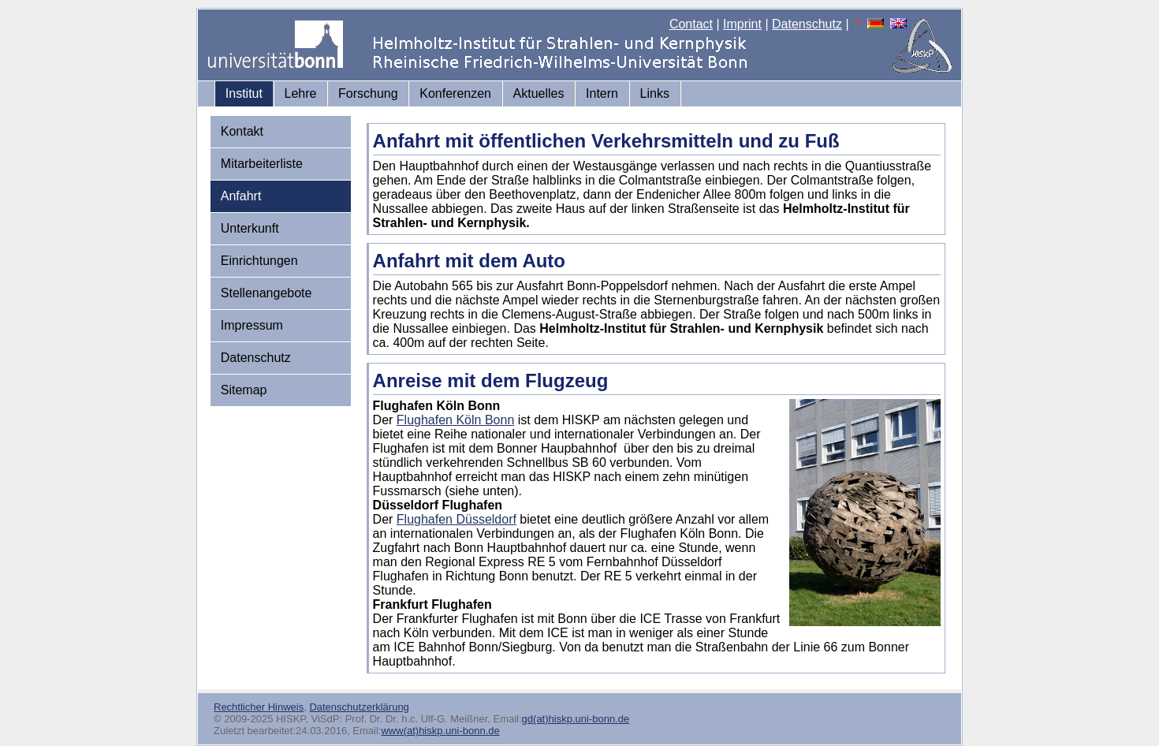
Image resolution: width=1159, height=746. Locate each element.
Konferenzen (455, 93)
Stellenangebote (266, 293)
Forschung (368, 93)
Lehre (301, 93)
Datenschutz (807, 24)
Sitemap (244, 390)
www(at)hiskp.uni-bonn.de (440, 731)
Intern (602, 93)
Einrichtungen (259, 260)
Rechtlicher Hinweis (259, 707)
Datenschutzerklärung (358, 707)
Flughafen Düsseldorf (456, 519)
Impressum (252, 325)
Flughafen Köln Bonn (455, 420)
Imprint (742, 24)
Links (654, 93)
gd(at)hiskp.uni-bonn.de (576, 719)
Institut (244, 93)
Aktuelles (539, 93)
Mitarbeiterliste (262, 163)
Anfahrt (241, 196)
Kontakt (242, 131)
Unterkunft (250, 228)
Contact (691, 24)
